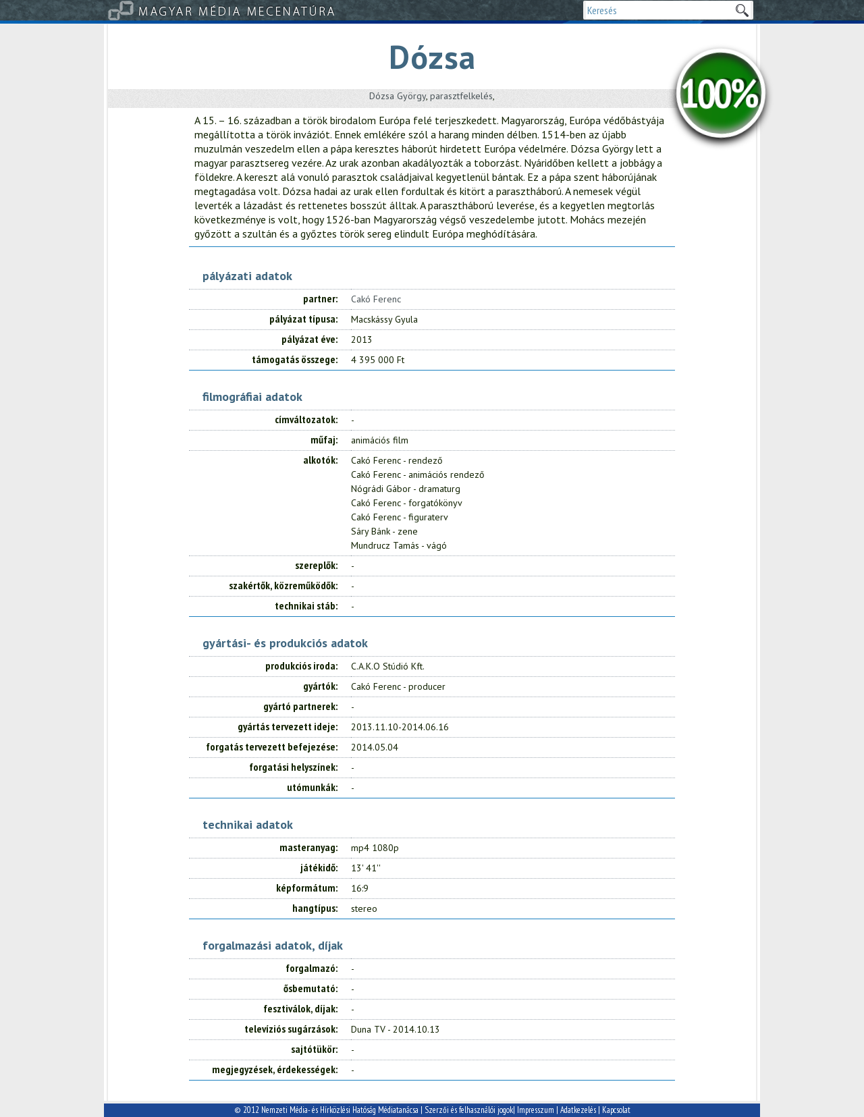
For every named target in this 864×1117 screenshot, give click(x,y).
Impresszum (535, 1110)
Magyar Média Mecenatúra (237, 10)
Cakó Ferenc (376, 299)
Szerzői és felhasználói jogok (469, 1110)
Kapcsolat (616, 1110)
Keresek (741, 10)
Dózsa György (397, 96)
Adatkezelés (578, 1110)
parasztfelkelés (461, 96)
